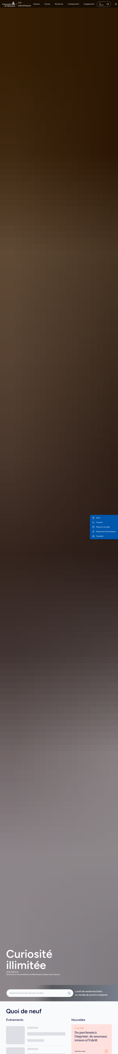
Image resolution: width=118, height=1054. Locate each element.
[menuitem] (103, 518)
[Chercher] (69, 993)
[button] (35, 1035)
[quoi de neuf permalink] (3, 1011)
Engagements (88, 4)
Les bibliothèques (24, 4)
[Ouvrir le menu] (113, 4)
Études (47, 4)
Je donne (103, 4)
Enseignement (72, 4)
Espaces (36, 4)
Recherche (58, 4)
